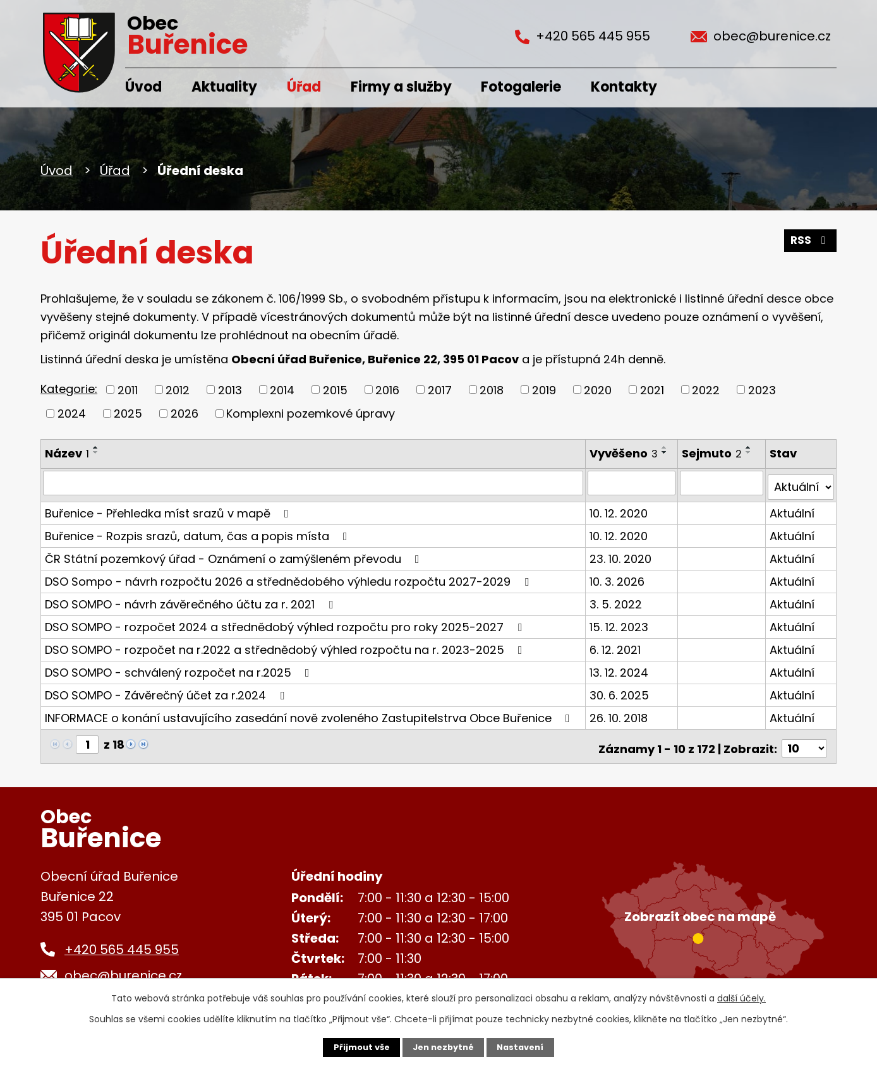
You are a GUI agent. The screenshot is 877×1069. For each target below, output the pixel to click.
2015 (335, 389)
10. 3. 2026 (617, 576)
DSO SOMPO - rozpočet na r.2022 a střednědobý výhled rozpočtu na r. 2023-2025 (286, 645)
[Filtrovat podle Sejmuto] (722, 483)
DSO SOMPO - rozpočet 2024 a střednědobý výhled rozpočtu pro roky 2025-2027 (286, 622)
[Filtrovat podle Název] (313, 483)
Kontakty (624, 87)
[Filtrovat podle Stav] (801, 483)
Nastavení (524, 1047)
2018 (492, 389)
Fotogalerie (521, 87)
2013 (230, 389)
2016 (387, 389)
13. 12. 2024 (619, 667)
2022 (706, 389)
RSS (809, 245)
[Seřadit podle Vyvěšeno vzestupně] (665, 447)
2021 (652, 389)
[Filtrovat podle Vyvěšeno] (632, 483)
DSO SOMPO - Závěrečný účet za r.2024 (167, 690)
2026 (184, 413)
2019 (544, 389)
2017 (440, 389)
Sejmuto (713, 453)
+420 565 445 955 (121, 941)
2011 (128, 389)
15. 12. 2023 (619, 622)
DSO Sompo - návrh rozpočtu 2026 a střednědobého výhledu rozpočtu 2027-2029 (289, 576)
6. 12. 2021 (615, 645)
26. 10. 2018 (619, 713)
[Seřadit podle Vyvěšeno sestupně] (665, 452)
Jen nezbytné (443, 1047)
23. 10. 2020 (621, 554)
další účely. (741, 997)
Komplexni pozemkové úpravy (310, 413)
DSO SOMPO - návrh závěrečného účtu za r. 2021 (191, 599)
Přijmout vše (357, 1047)
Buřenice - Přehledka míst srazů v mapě (169, 508)
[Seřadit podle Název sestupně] (96, 452)
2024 (71, 413)
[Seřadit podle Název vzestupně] (96, 447)
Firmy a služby (401, 87)
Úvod (143, 87)
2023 (762, 389)
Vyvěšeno (624, 453)
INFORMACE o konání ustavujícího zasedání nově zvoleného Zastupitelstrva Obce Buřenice (310, 713)
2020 (598, 389)
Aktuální (792, 508)
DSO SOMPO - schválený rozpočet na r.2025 (180, 667)
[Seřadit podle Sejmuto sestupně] (750, 452)
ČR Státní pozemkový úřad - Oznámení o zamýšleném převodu (235, 554)
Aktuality (224, 87)
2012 (178, 389)
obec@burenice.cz (123, 966)
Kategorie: (68, 389)
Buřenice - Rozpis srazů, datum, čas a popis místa (199, 531)
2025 (128, 413)
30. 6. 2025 (620, 690)
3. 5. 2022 (616, 599)
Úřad (304, 87)
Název (67, 453)
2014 (282, 389)
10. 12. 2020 (619, 508)
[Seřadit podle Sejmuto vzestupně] (750, 447)
